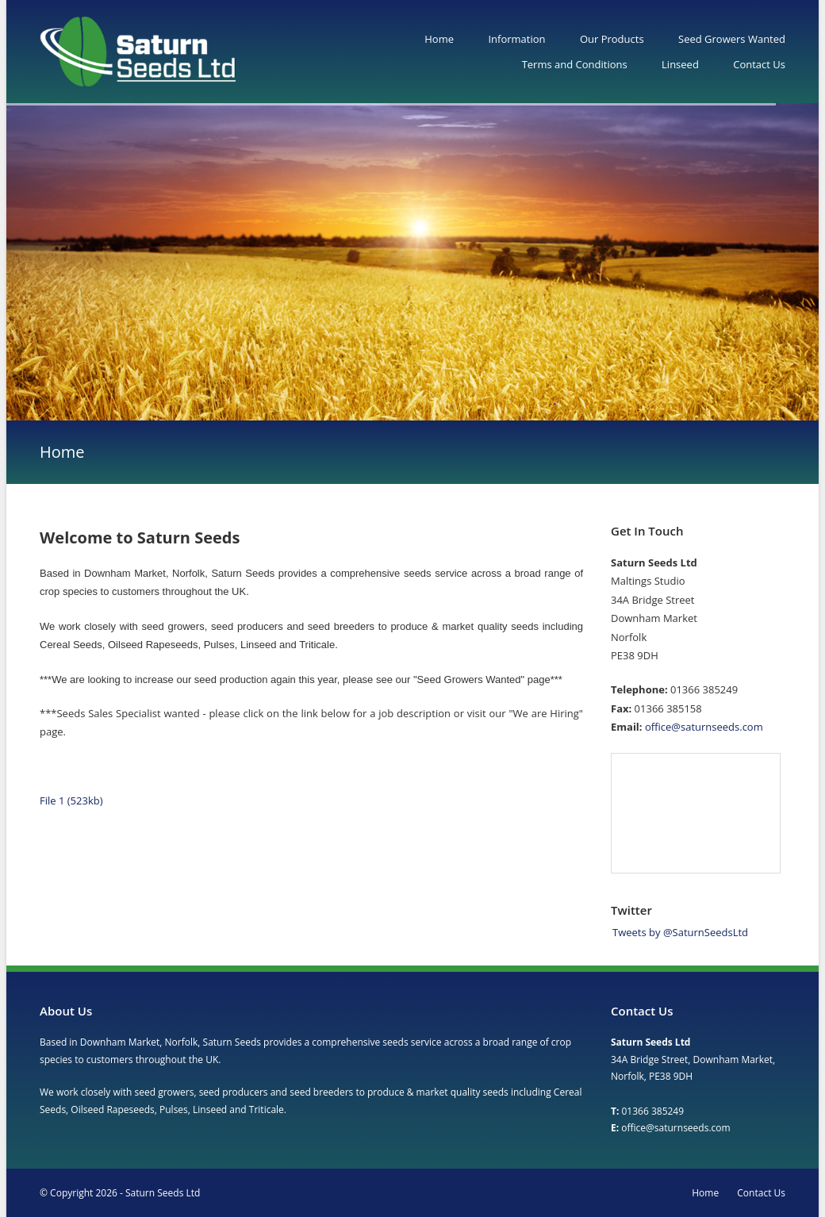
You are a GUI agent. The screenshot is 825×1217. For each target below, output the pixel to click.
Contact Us (759, 64)
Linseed (680, 64)
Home (439, 39)
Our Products (612, 39)
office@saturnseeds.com (704, 727)
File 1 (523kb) (71, 800)
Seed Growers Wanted (731, 39)
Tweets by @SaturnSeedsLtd (680, 932)
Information (516, 39)
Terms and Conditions (574, 64)
